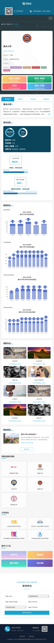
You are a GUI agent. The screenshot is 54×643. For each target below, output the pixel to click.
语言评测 (40, 563)
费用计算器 (14, 563)
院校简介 (20, 99)
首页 (3, 24)
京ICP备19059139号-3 (40, 639)
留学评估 (14, 555)
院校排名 (33, 99)
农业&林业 (39, 361)
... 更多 (49, 114)
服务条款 (31, 636)
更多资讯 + (27, 449)
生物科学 (15, 399)
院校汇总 (9, 24)
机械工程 (15, 380)
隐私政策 (22, 636)
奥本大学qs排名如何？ (29, 434)
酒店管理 (15, 361)
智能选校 (40, 555)
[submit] (27, 613)
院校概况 (8, 99)
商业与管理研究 (39, 380)
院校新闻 (46, 99)
